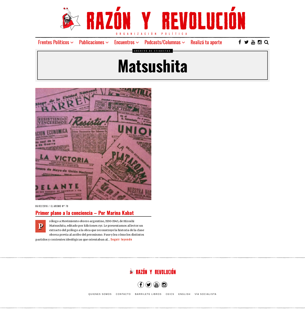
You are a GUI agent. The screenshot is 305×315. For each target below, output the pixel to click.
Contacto (123, 294)
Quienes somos (100, 294)
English (184, 294)
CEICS (170, 294)
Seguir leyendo (121, 239)
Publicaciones (91, 42)
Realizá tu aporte (206, 42)
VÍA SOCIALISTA (206, 294)
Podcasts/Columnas (162, 42)
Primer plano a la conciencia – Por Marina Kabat (84, 212)
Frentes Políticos (53, 42)
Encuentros (124, 42)
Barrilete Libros (148, 294)
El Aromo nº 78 (59, 206)
